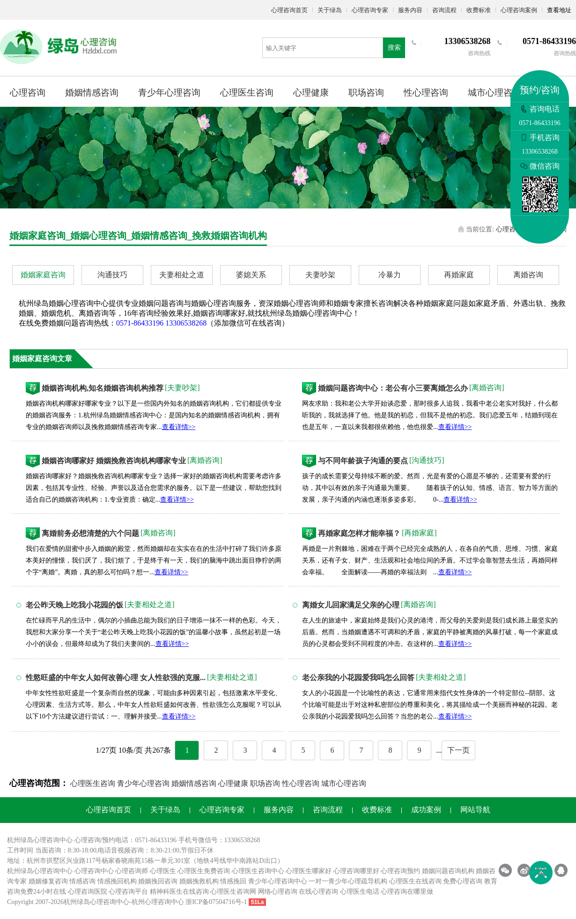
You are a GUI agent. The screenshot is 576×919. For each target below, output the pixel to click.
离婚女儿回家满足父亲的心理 (350, 605)
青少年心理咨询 (169, 92)
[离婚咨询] (486, 388)
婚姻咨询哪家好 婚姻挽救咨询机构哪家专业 (114, 461)
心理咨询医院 (87, 891)
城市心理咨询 (494, 92)
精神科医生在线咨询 (179, 891)
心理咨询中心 (94, 871)
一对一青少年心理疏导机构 (348, 881)
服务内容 (410, 10)
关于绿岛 (330, 10)
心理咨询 (27, 92)
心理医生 (163, 871)
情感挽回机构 (117, 881)
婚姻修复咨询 (48, 881)
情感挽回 (233, 881)
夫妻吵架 (320, 275)
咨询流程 (444, 10)
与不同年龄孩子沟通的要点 (363, 461)
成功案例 (426, 810)
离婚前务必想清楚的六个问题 (90, 533)
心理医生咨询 (246, 92)
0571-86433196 (139, 323)
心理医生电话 (359, 891)
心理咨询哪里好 (356, 871)
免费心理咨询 (462, 881)
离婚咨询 (528, 275)
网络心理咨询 (277, 891)
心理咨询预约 (400, 871)
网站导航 (475, 810)
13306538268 (186, 323)
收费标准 (478, 10)
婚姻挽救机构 (199, 881)
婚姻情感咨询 (91, 92)
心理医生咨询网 (233, 891)
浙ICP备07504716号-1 (216, 901)
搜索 (394, 47)
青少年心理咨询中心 (277, 881)
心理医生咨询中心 (258, 871)
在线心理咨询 (318, 891)
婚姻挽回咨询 (157, 881)
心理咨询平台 (128, 891)
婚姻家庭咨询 (43, 275)
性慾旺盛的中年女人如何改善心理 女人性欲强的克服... (116, 678)
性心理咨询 (426, 92)
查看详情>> (179, 426)
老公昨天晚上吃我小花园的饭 (74, 605)
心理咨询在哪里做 (407, 891)
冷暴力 (389, 275)
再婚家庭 (459, 275)
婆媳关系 (251, 275)
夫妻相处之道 (181, 275)
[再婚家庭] (419, 533)
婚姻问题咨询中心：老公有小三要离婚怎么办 (393, 388)
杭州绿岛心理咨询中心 (40, 871)
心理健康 (311, 92)
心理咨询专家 (370, 10)
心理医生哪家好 (309, 871)
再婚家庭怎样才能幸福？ (359, 533)
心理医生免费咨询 (203, 871)
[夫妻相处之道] (150, 604)
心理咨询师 (131, 871)
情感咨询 (82, 881)
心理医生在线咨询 (415, 881)
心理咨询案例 (519, 10)
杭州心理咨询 (151, 901)
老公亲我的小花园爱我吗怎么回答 (358, 678)
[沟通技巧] (426, 460)
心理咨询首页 (289, 10)
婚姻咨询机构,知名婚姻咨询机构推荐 (102, 388)
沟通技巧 (112, 275)
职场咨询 (366, 92)
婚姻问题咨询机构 (448, 871)
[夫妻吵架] (182, 388)
